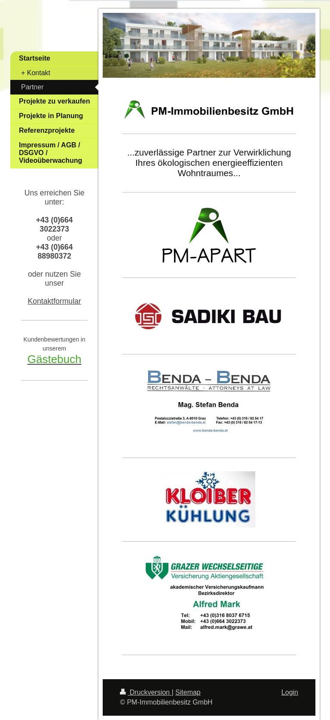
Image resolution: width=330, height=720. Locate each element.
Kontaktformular (54, 301)
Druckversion (145, 692)
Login (289, 692)
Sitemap (188, 692)
